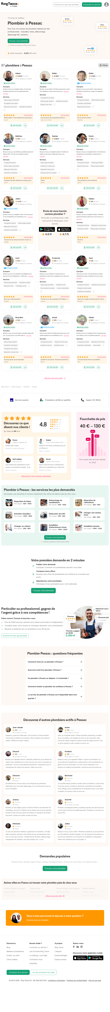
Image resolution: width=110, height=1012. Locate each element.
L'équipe (58, 946)
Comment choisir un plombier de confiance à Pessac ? (50, 681)
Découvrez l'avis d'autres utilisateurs (36, 471)
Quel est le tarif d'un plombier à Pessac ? (44, 665)
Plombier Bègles (9, 887)
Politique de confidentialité (77, 976)
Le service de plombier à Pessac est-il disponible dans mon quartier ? (52, 692)
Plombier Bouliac (88, 887)
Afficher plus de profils (55, 373)
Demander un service (91, 4)
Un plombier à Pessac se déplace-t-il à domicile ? (48, 673)
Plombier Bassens (88, 883)
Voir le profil (16, 120)
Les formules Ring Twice (39, 946)
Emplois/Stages (61, 950)
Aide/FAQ (33, 959)
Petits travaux (16, 381)
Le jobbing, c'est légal (38, 950)
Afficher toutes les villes (55, 891)
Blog (8, 942)
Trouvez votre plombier (18, 38)
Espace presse (60, 954)
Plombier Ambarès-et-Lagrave (14, 883)
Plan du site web (95, 976)
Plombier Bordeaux (62, 887)
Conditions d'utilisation (56, 976)
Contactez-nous (36, 954)
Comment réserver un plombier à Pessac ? (45, 656)
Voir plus (5, 88)
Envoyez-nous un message (37, 915)
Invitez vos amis (13, 950)
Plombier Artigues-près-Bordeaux (68, 883)
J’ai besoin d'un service (18, 967)
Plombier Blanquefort (37, 887)
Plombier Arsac (35, 883)
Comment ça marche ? (39, 942)
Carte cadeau (12, 954)
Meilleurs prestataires (15, 946)
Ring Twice (5, 381)
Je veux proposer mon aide (43, 967)
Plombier (27, 381)
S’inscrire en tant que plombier (66, 4)
